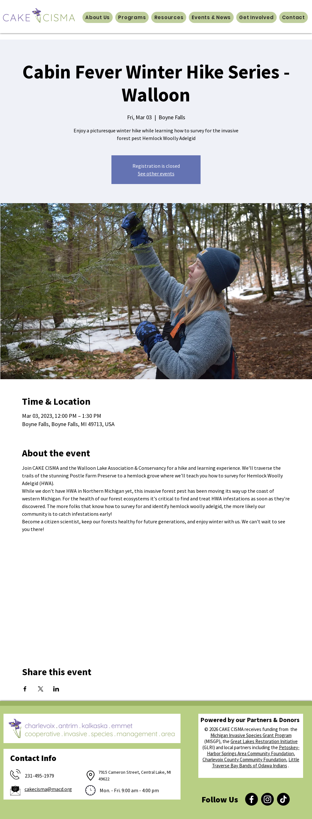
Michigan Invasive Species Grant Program (251, 735)
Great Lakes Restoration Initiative (264, 741)
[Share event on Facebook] (25, 688)
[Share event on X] (41, 688)
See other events (156, 173)
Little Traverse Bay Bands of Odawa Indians (256, 762)
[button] (97, 17)
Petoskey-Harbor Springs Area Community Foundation (253, 750)
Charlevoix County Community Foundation (244, 759)
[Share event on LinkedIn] (56, 688)
